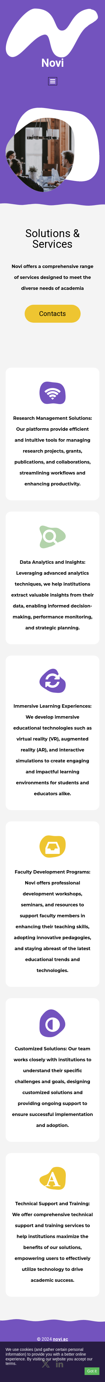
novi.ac (60, 1339)
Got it (92, 1371)
